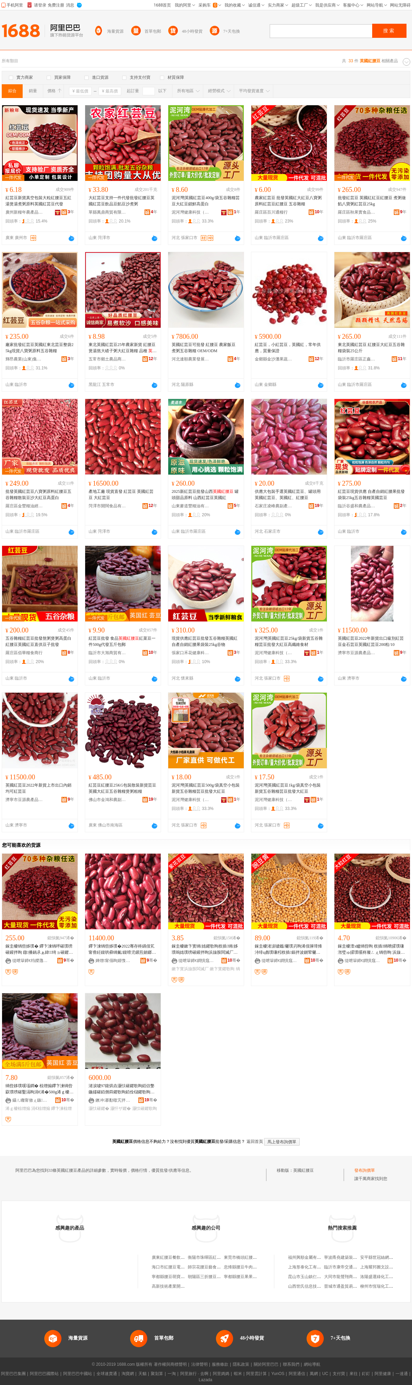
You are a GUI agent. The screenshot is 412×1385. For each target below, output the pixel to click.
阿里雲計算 (256, 1373)
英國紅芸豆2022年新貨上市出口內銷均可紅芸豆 (38, 788)
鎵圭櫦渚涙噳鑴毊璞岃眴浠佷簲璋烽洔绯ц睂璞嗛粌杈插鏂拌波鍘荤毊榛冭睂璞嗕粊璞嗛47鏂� (288, 949)
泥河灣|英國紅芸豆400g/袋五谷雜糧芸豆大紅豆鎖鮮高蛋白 (206, 200)
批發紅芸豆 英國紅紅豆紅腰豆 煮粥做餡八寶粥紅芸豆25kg (372, 200)
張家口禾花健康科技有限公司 (190, 652)
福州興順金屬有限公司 (308, 1257)
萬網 (314, 1373)
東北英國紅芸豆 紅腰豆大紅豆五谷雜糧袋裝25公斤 (371, 347)
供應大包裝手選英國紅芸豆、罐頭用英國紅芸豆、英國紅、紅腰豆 (288, 494)
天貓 (142, 1373)
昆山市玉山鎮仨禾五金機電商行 (317, 1276)
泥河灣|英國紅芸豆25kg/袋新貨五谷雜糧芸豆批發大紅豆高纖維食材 (289, 641)
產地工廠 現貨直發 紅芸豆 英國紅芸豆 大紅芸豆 (121, 494)
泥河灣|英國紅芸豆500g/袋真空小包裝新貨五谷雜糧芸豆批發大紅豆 (206, 788)
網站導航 (312, 1364)
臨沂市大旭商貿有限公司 (107, 652)
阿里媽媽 (221, 1373)
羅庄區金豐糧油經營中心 (24, 506)
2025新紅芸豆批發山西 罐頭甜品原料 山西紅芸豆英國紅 (205, 494)
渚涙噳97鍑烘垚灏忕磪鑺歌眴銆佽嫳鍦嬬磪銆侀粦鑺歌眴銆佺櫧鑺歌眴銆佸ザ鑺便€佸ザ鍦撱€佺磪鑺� (121, 1089)
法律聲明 (199, 1364)
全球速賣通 (106, 1373)
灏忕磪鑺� (99, 1108)
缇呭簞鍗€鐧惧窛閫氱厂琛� (197, 960)
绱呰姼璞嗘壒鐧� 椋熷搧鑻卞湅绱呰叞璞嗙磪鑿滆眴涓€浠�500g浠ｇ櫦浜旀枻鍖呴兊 (39, 1089)
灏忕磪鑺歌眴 (144, 1108)
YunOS (277, 1373)
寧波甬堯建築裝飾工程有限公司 (353, 1257)
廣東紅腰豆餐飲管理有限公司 (178, 1257)
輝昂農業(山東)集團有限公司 (24, 359)
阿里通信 (297, 1373)
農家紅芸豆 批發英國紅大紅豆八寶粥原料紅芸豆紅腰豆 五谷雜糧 (288, 200)
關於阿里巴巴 (266, 1364)
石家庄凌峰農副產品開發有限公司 (274, 506)
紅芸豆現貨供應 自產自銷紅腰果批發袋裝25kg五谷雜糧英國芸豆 (371, 494)
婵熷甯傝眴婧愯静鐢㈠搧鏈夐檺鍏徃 (114, 960)
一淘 (172, 1373)
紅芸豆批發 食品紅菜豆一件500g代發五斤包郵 (122, 641)
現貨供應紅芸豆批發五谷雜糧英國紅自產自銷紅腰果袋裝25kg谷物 (205, 641)
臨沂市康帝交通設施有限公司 (351, 1267)
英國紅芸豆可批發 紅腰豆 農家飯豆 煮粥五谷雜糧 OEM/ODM (204, 347)
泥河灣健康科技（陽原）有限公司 (190, 212)
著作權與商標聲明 (170, 1364)
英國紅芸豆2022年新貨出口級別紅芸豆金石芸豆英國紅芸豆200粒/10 (371, 641)
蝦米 (238, 1373)
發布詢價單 (364, 1170)
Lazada (205, 1379)
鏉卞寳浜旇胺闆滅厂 (190, 968)
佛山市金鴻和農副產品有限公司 (107, 799)
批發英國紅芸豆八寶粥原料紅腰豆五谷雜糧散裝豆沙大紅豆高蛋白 (38, 494)
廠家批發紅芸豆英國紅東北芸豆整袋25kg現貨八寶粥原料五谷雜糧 (39, 347)
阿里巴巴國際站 (44, 1373)
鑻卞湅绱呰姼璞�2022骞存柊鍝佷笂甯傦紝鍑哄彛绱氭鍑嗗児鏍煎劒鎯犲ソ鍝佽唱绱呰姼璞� (122, 949)
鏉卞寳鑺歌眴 (222, 968)
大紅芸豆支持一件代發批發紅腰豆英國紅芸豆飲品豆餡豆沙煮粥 (121, 200)
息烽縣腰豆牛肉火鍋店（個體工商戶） (259, 1267)
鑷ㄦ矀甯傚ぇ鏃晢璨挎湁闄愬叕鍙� (31, 1100)
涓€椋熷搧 (40, 1108)
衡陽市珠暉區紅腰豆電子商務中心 (219, 1257)
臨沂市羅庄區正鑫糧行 (357, 359)
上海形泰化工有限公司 (308, 1267)
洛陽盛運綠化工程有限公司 (385, 1276)
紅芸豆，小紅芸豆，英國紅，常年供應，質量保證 (288, 347)
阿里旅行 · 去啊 (194, 1373)
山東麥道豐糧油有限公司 (190, 506)
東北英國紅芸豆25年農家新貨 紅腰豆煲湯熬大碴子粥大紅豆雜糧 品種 (123, 348)
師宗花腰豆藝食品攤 (206, 1267)
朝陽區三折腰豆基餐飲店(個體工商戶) (222, 1276)
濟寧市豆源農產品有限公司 (357, 652)
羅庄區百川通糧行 (271, 212)
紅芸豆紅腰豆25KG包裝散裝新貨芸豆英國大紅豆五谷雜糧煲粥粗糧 (122, 788)
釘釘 (366, 1373)
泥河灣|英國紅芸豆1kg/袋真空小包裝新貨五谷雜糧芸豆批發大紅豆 (288, 788)
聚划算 (157, 1373)
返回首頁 (255, 1141)
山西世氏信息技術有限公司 (312, 1286)
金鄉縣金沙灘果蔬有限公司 (274, 359)
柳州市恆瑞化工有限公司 (382, 1286)
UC (325, 1373)
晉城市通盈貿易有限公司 (346, 1286)
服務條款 (220, 1364)
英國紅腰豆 (303, 1170)
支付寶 (339, 1373)
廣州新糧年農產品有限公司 (24, 212)
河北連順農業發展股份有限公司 (190, 359)
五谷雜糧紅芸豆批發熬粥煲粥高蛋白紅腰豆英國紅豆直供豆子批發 (38, 641)
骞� (69, 960)
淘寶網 (128, 1373)
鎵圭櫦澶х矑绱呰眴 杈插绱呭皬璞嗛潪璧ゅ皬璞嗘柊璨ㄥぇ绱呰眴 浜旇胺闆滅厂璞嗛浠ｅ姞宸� (371, 949)
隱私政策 (241, 1364)
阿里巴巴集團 (13, 1373)
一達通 (402, 1373)
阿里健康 (383, 1373)
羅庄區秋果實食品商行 (357, 212)
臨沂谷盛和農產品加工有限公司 (357, 506)
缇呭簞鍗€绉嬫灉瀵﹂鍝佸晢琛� (31, 960)
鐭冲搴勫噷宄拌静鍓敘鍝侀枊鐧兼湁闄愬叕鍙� (114, 1100)
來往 (354, 1373)
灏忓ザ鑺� (120, 1108)
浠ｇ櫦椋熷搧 (17, 1108)
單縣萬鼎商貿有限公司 (107, 212)
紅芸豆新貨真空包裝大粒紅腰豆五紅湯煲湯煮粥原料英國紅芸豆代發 (38, 200)
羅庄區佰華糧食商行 (24, 652)
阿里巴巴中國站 (77, 1373)
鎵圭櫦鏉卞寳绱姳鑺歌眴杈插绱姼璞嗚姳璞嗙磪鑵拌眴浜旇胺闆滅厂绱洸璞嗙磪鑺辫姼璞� (205, 949)
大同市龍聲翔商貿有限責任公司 (353, 1276)
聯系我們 (291, 1364)
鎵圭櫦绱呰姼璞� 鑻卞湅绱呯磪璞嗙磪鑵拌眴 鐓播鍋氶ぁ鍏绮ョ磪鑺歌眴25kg (39, 949)
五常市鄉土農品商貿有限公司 (107, 359)
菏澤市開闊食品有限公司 (107, 506)
